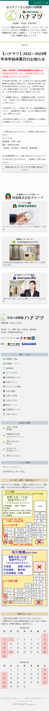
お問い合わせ (10, 414)
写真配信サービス (12, 409)
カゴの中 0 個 (39, 3)
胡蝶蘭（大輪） (11, 359)
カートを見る (10, 373)
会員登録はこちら (12, 377)
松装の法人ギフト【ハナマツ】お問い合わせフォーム (24, 168)
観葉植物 (8, 368)
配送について (10, 405)
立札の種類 (9, 391)
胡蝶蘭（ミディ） (12, 363)
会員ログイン (10, 382)
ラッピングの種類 (12, 387)
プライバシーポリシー (12, 467)
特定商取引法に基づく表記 (14, 472)
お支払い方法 (10, 400)
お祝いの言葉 (10, 396)
